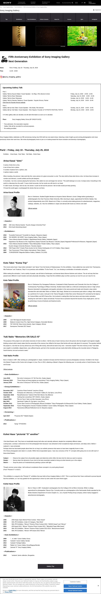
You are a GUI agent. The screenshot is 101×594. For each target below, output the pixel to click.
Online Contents (44, 19)
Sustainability (66, 2)
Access (69, 19)
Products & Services (46, 3)
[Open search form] (72, 2)
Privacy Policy (8, 592)
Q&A (82, 19)
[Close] (98, 586)
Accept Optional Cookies (75, 590)
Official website (32, 208)
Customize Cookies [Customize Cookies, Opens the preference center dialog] (75, 581)
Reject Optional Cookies (75, 586)
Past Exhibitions (18, 7)
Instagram (94, 19)
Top (1, 7)
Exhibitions (19, 19)
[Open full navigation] (76, 2)
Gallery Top (50, 566)
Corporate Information (22, 3)
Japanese (98, 10)
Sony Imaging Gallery (8, 7)
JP (82, 2)
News (58, 2)
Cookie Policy (12, 590)
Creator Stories (33, 3)
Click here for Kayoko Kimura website (14, 102)
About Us (56, 19)
